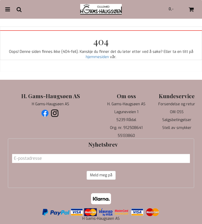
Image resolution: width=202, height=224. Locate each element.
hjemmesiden (97, 56)
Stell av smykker (176, 127)
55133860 (126, 135)
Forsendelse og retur (176, 104)
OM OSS (177, 112)
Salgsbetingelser (176, 119)
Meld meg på (101, 175)
